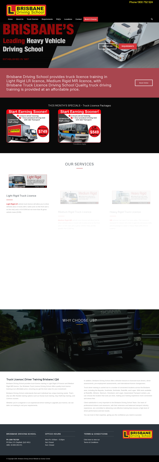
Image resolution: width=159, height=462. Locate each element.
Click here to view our (92, 440)
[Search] (151, 19)
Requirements (128, 45)
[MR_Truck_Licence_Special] (27, 126)
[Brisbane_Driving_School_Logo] (26, 10)
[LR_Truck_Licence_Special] (79, 126)
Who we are (107, 45)
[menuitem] (10, 19)
